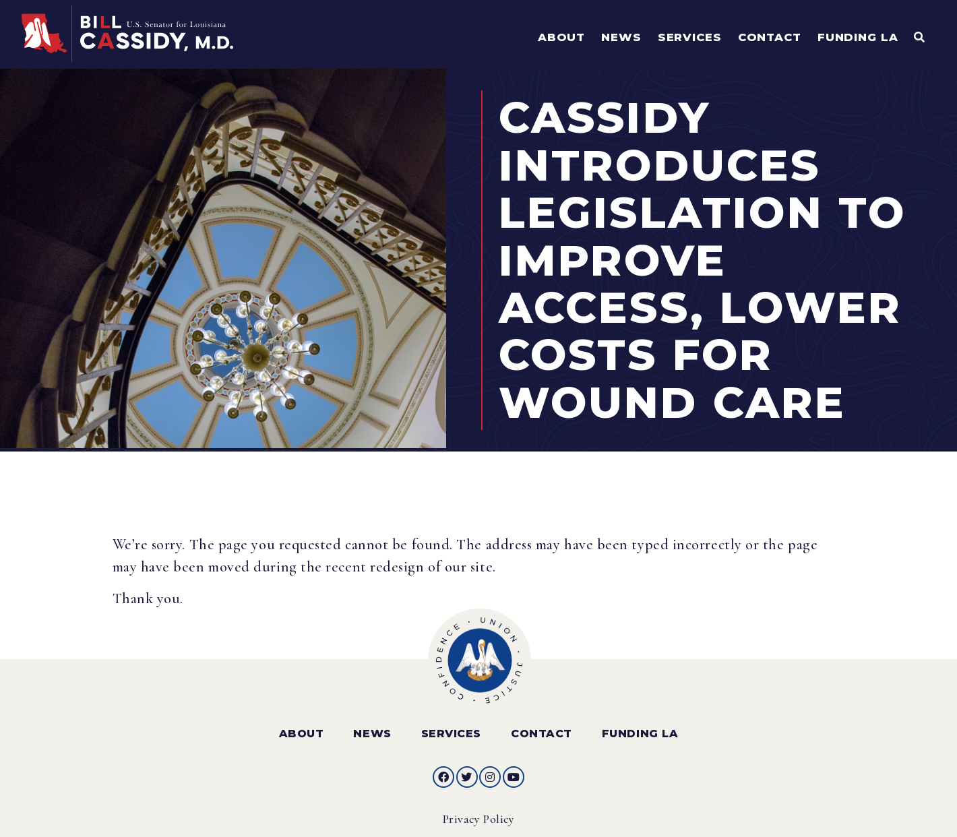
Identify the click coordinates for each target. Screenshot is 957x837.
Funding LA (640, 728)
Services (451, 728)
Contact (541, 728)
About (301, 728)
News (372, 728)
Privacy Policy (479, 814)
